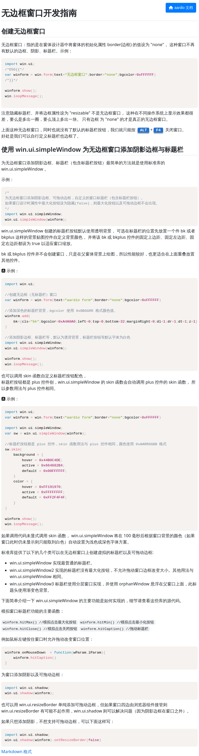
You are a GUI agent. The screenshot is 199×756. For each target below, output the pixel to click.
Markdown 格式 (16, 751)
